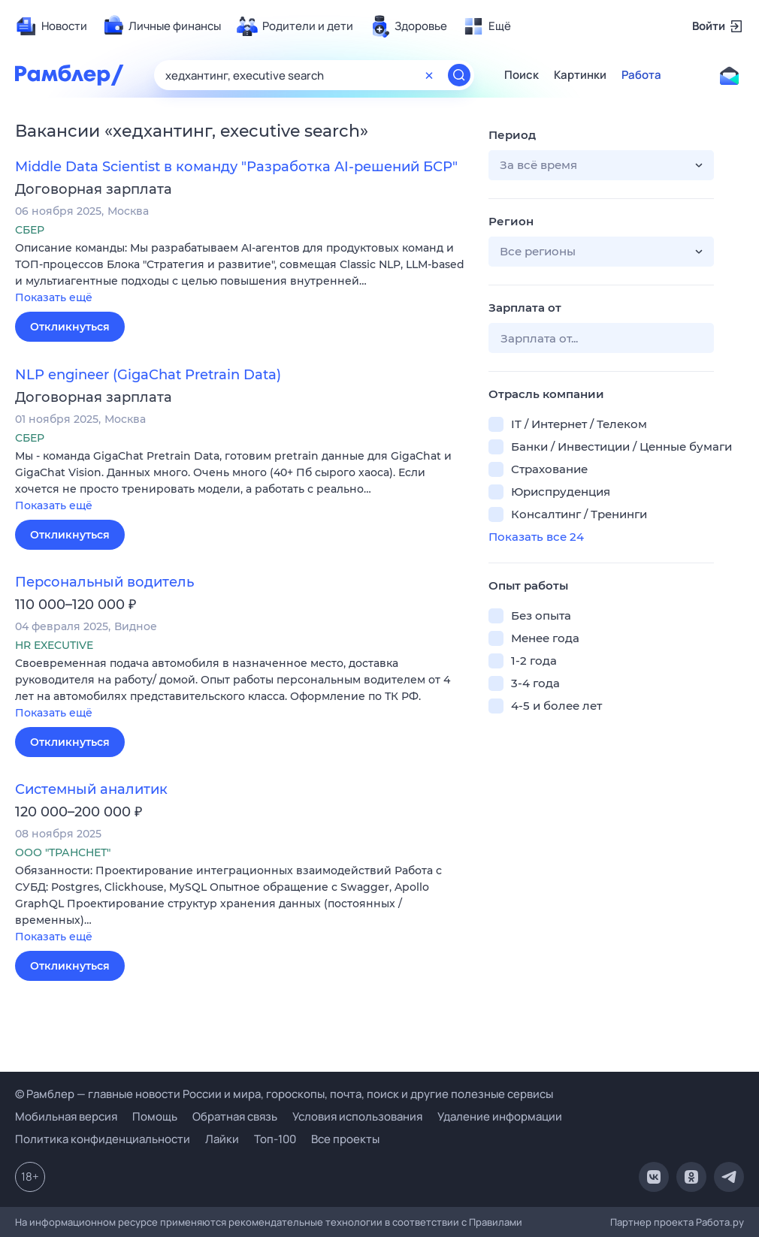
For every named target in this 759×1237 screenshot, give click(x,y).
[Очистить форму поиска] (429, 75)
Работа (641, 75)
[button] (240, 274)
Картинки (580, 75)
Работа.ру (720, 1222)
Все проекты (345, 1139)
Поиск (521, 75)
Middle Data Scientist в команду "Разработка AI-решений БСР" (236, 166)
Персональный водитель (104, 582)
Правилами (495, 1222)
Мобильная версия (66, 1116)
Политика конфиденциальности (102, 1139)
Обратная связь (234, 1116)
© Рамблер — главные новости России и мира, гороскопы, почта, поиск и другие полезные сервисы (284, 1094)
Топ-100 (275, 1139)
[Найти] (459, 75)
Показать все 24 (536, 536)
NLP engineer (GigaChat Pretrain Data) (148, 375)
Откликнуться (70, 326)
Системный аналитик (91, 789)
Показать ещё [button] (53, 297)
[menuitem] (51, 26)
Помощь (154, 1116)
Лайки (222, 1139)
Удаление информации (499, 1116)
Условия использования (357, 1116)
